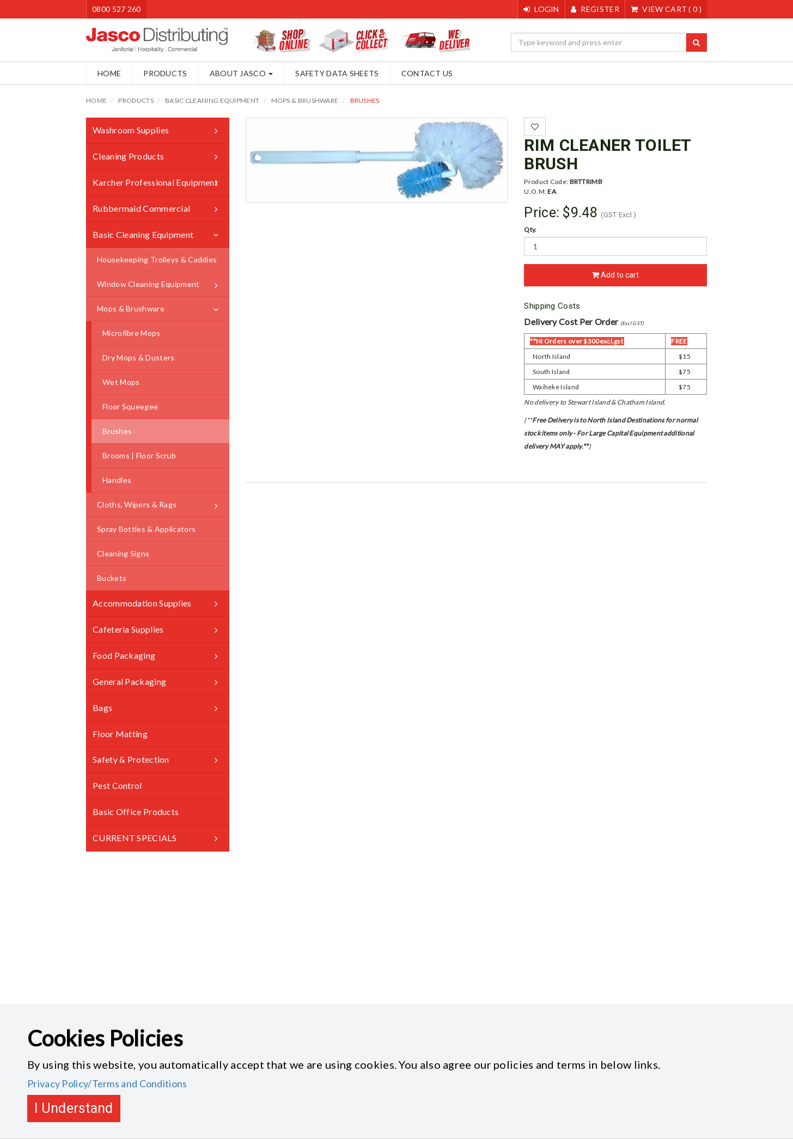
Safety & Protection (131, 759)
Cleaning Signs (123, 553)
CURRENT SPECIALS (134, 837)
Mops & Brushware (305, 100)
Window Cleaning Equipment (148, 284)
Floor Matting (120, 733)
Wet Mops (120, 382)
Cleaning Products (128, 156)
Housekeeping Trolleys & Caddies (157, 259)
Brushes (365, 100)
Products (165, 73)
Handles (116, 480)
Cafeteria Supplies (128, 629)
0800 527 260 (116, 9)
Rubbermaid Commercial (141, 208)
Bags (102, 707)
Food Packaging (124, 655)
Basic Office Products (136, 811)
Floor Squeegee (130, 406)
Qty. (530, 229)
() (666, 9)
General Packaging (129, 681)
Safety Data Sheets (337, 73)
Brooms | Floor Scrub (139, 455)
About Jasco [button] (241, 73)
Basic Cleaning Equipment (212, 100)
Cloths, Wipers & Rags (136, 504)
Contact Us (427, 73)
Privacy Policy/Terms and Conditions (107, 1083)
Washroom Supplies (131, 130)
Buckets (111, 578)
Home (109, 73)
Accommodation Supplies (142, 603)
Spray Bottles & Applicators (146, 529)
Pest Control (117, 785)
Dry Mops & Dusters (138, 357)
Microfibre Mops (131, 333)
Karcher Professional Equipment (155, 182)
